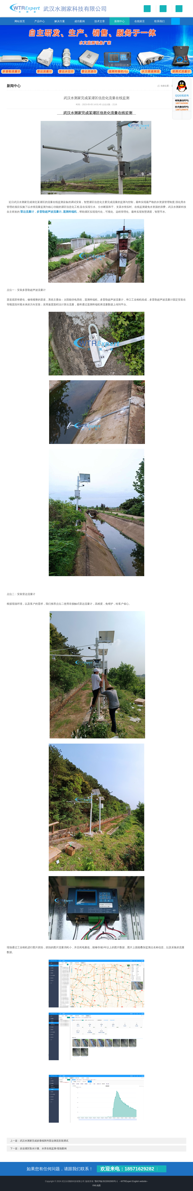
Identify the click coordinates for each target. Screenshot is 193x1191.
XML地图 (96, 1185)
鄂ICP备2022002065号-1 (106, 1181)
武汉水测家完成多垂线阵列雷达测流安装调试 (44, 1140)
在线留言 (139, 21)
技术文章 (99, 21)
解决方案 (59, 21)
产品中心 (39, 21)
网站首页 (20, 21)
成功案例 (79, 21)
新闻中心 (119, 21)
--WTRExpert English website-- (134, 1181)
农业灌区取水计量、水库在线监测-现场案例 (43, 1148)
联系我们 (159, 21)
